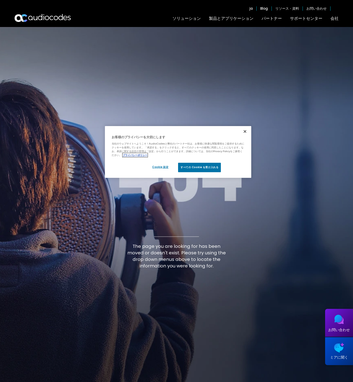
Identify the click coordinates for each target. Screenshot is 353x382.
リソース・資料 (287, 9)
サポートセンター (306, 18)
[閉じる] (245, 131)
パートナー (272, 18)
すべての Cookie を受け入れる (199, 167)
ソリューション (186, 18)
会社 (334, 18)
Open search (336, 8)
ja (251, 9)
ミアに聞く (339, 357)
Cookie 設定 (160, 167)
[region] (178, 152)
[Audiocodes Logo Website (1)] (42, 18)
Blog (264, 9)
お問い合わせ (316, 9)
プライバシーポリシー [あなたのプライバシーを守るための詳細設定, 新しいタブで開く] (135, 155)
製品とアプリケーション (231, 18)
